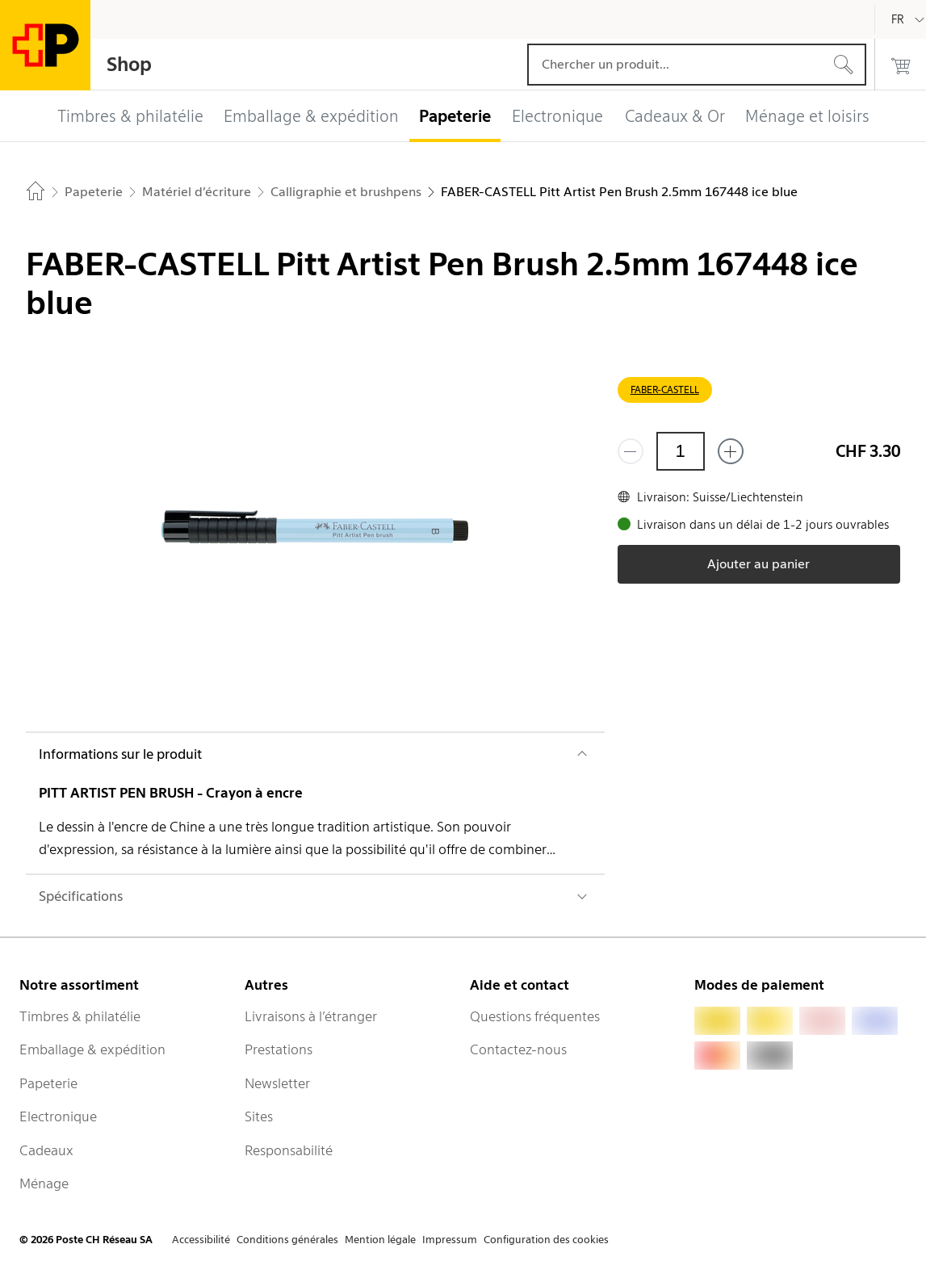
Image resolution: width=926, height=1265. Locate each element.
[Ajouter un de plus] (731, 451)
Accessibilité (201, 1240)
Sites (259, 1116)
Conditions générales (287, 1240)
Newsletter (277, 1083)
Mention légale (380, 1240)
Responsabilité (289, 1150)
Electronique (58, 1116)
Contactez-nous (518, 1049)
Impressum (449, 1240)
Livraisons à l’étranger (311, 1016)
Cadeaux (46, 1150)
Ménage (44, 1183)
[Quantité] (680, 451)
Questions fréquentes (535, 1016)
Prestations (278, 1049)
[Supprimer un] (630, 451)
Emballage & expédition (92, 1049)
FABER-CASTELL (665, 389)
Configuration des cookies (546, 1240)
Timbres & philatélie (79, 1016)
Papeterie (48, 1083)
